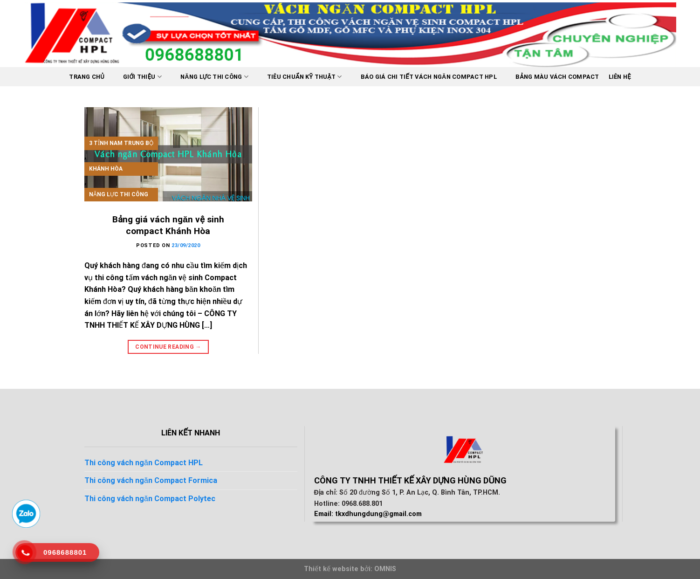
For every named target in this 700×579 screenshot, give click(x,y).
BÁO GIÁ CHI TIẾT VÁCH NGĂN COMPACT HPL (429, 76)
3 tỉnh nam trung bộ (121, 143)
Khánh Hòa (106, 168)
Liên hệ (620, 76)
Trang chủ (86, 76)
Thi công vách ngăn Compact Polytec (149, 498)
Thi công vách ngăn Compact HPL (143, 462)
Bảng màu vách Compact (557, 76)
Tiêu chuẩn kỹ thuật (304, 76)
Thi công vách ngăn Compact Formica (150, 480)
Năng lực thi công (214, 76)
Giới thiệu (142, 76)
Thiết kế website (331, 569)
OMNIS (385, 569)
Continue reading (168, 347)
